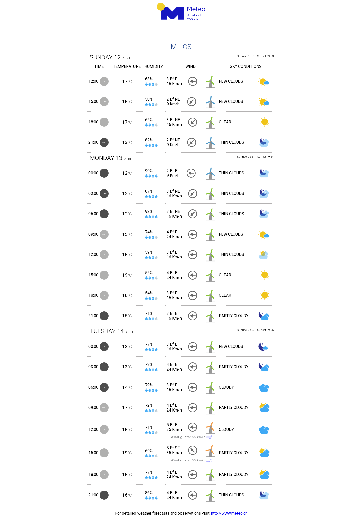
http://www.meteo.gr (229, 513)
